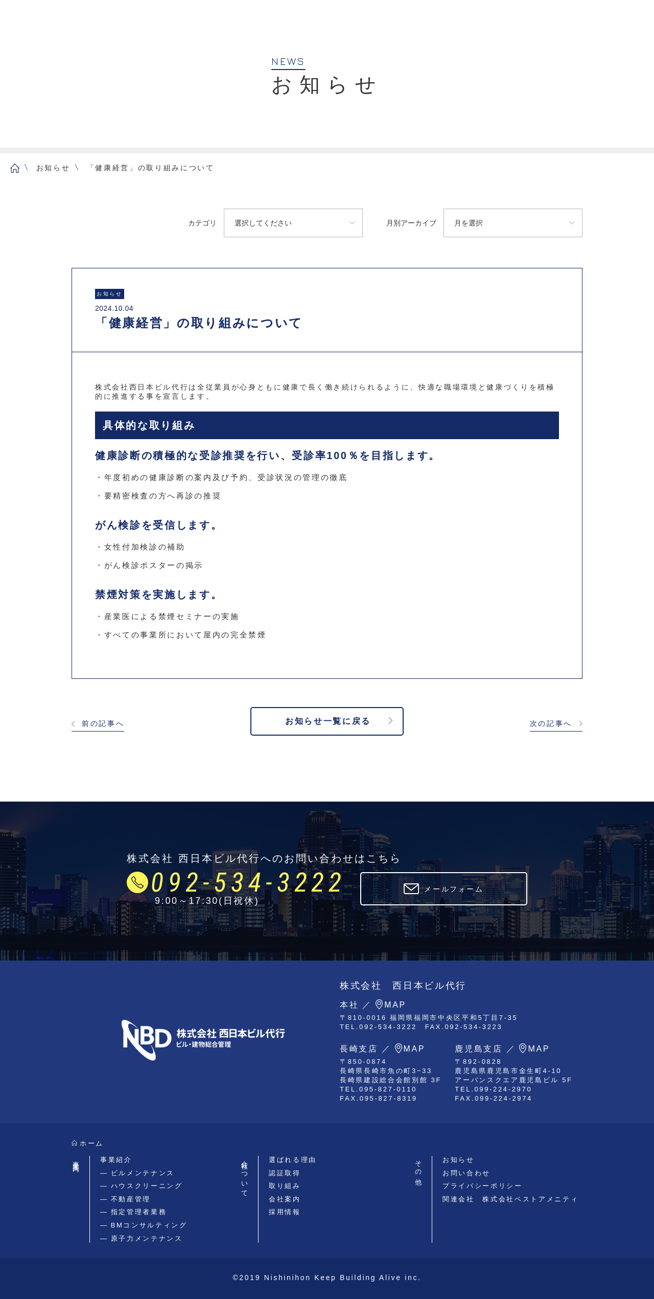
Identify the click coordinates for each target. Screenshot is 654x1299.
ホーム (92, 1143)
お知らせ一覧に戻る (328, 721)
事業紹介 (116, 1160)
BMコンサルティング (149, 1225)
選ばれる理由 (293, 1160)
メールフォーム (454, 889)
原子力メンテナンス (147, 1238)
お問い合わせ (466, 1173)
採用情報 (285, 1212)
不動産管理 (131, 1199)
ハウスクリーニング (147, 1186)
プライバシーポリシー (482, 1186)
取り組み (285, 1186)
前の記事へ (103, 723)
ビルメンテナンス (143, 1173)
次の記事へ (551, 723)
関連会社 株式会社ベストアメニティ (510, 1199)
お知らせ (53, 168)
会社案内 (285, 1199)
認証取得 (285, 1173)
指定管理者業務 (139, 1212)
